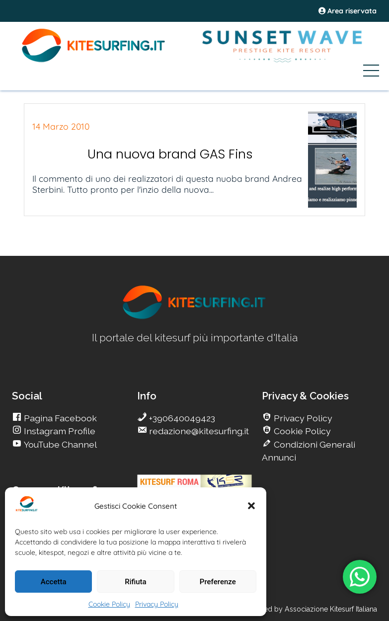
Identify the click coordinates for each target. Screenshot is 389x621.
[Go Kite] (93, 60)
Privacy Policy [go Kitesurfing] (302, 418)
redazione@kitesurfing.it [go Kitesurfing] (198, 431)
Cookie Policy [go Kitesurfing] (301, 431)
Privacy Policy (156, 604)
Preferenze (218, 581)
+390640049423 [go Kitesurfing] (181, 418)
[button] (251, 506)
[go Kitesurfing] (194, 317)
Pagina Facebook (59, 418)
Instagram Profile (58, 431)
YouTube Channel (59, 444)
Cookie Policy (109, 604)
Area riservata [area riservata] (347, 10)
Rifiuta (135, 581)
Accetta (54, 581)
